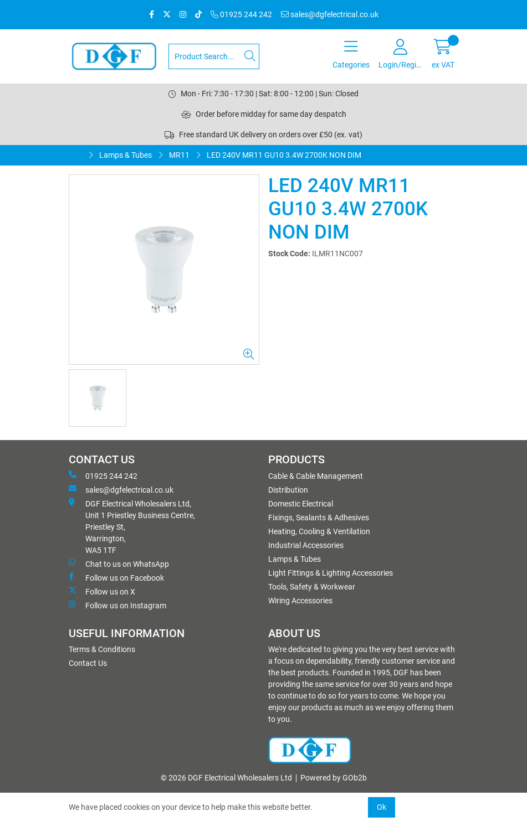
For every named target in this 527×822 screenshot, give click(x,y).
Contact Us (88, 663)
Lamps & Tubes (125, 155)
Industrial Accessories (306, 545)
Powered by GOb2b (333, 777)
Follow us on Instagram (117, 605)
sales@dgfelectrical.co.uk (329, 14)
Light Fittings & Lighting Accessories (330, 572)
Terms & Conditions (102, 649)
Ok (381, 807)
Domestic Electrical (300, 503)
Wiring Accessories (300, 600)
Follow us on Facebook (116, 577)
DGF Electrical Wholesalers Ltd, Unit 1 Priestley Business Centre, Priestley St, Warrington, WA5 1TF (132, 526)
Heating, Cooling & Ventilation (319, 531)
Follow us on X (102, 591)
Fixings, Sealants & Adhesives (318, 517)
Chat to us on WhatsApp (119, 563)
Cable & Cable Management (315, 476)
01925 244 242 (241, 14)
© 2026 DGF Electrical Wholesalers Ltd (226, 777)
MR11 (179, 155)
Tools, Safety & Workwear (311, 586)
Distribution (288, 489)
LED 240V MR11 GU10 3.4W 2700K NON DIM (284, 155)
